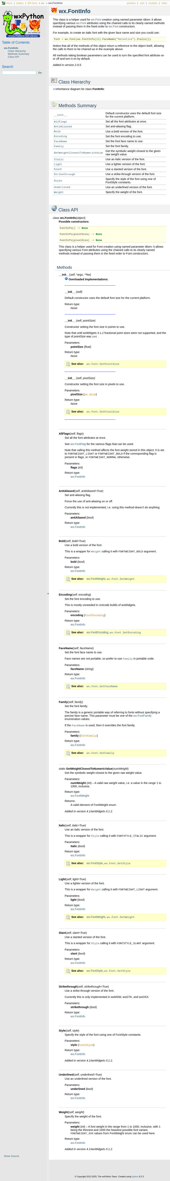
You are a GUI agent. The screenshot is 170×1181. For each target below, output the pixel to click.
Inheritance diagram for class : (79, 89)
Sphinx (135, 1178)
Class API (13, 56)
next (142, 3)
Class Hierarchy (17, 50)
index (164, 3)
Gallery (20, 3)
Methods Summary (18, 53)
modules (153, 3)
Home (9, 3)
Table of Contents (16, 42)
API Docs (32, 3)
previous (131, 3)
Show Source (11, 1156)
